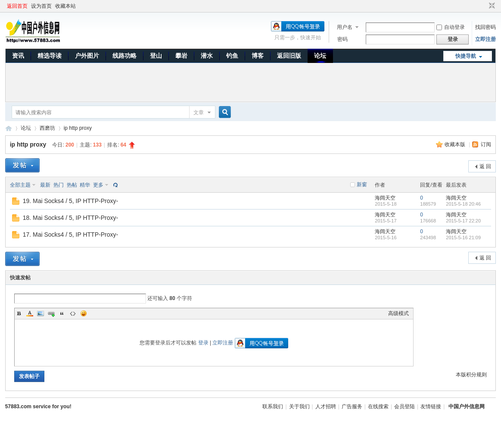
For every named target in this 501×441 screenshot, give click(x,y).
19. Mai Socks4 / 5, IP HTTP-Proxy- (70, 200)
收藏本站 (65, 6)
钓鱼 (232, 55)
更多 (98, 185)
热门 (58, 185)
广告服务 (352, 406)
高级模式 (398, 313)
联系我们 (272, 406)
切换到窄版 (491, 6)
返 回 (485, 166)
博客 (258, 55)
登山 (156, 55)
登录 (203, 343)
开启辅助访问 (484, 6)
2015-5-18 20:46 (463, 203)
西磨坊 (47, 128)
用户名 (344, 27)
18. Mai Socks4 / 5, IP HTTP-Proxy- (70, 217)
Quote (62, 313)
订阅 (486, 144)
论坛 (320, 55)
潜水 (207, 55)
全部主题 (20, 185)
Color (29, 313)
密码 (342, 39)
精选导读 (49, 55)
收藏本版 (456, 144)
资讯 (18, 55)
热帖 (72, 185)
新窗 (362, 184)
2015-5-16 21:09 (463, 237)
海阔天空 (385, 198)
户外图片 (87, 55)
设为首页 (41, 6)
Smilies (83, 313)
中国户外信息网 (8, 128)
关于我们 (299, 406)
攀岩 (181, 55)
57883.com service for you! (38, 406)
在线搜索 (378, 406)
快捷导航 (465, 56)
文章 (198, 112)
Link (51, 313)
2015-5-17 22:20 (463, 220)
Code (72, 313)
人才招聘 (325, 406)
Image (40, 313)
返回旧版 (289, 55)
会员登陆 (404, 406)
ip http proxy (78, 128)
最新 (45, 185)
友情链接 (430, 406)
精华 (85, 185)
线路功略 (124, 55)
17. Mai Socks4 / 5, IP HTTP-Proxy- (70, 234)
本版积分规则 (471, 375)
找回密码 (485, 27)
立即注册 (485, 39)
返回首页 (17, 6)
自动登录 (450, 27)
